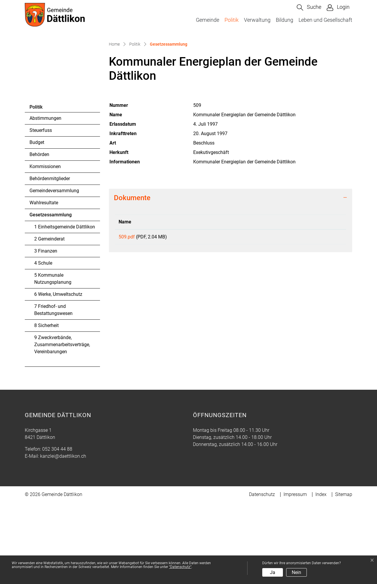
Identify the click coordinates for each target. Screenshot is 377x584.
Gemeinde (207, 20)
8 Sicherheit (46, 406)
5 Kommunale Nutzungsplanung (52, 360)
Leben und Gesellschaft (325, 20)
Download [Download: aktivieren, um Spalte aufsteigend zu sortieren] (277, 303)
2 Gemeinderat (49, 320)
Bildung (284, 20)
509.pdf (127, 318)
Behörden (39, 235)
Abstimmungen (45, 199)
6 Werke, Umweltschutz (58, 375)
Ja (272, 572)
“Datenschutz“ (180, 567)
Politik (231, 20)
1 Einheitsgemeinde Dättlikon (64, 308)
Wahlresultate (43, 284)
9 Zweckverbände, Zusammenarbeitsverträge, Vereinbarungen (62, 426)
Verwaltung (257, 20)
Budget (36, 223)
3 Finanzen (45, 332)
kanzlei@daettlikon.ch (63, 537)
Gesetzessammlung (50, 297)
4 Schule (43, 344)
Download (304, 319)
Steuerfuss (40, 211)
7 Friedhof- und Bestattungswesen (53, 391)
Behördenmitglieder (49, 260)
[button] (309, 7)
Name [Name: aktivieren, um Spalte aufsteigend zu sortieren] (125, 303)
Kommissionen (45, 247)
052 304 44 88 (57, 530)
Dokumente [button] (132, 279)
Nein (296, 572)
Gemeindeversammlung (54, 272)
